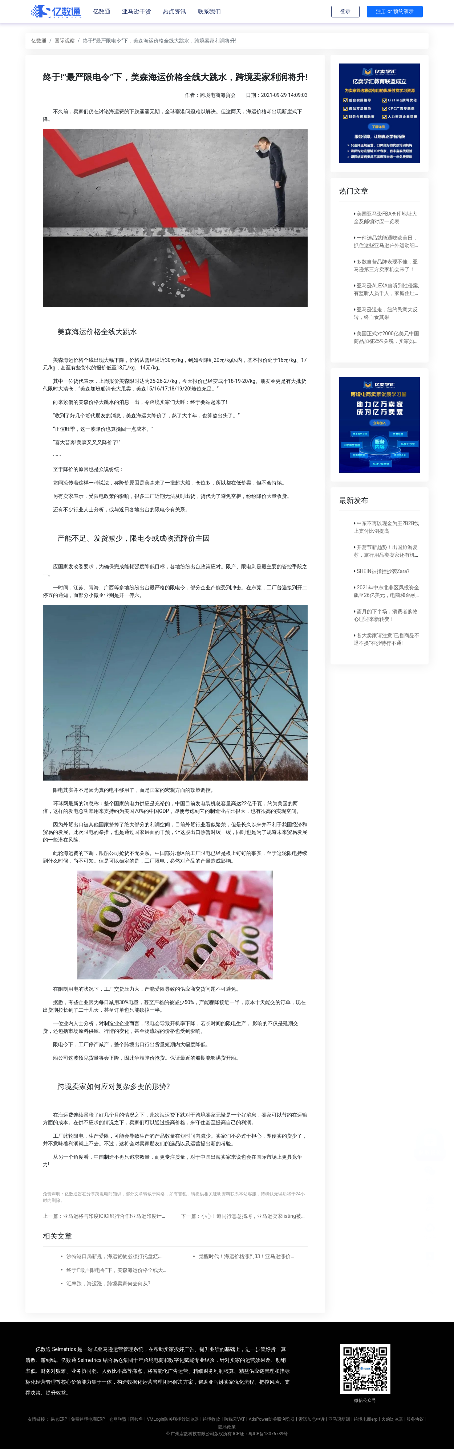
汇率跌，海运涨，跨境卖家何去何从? (108, 1283)
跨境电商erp (365, 1419)
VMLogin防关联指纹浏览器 (173, 1419)
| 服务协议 (414, 1419)
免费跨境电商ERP (88, 1419)
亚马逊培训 (339, 1419)
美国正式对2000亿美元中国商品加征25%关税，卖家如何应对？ (386, 341)
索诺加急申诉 (312, 1419)
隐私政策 (227, 1426)
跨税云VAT (234, 1419)
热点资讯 (174, 11)
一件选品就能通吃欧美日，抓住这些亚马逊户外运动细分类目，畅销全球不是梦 (387, 245)
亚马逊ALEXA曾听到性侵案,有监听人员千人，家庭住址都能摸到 (387, 293)
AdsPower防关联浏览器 (272, 1419)
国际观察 (64, 41)
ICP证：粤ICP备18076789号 (260, 1433)
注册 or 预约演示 (395, 11)
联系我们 (209, 11)
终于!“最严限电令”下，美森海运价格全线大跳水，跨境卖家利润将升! (116, 1270)
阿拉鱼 (136, 1419)
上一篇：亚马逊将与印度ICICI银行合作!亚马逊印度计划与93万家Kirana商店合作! (133, 1216)
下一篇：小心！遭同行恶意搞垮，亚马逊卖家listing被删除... (248, 1216)
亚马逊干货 (136, 11)
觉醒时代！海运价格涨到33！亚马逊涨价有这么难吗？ (249, 1256)
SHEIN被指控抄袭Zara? (383, 571)
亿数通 (101, 11)
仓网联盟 (117, 1419)
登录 (345, 11)
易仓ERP (58, 1419)
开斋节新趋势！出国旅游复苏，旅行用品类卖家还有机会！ (386, 554)
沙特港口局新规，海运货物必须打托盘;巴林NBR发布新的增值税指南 (116, 1256)
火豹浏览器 (392, 1419)
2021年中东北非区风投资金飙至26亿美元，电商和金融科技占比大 (386, 595)
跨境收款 (211, 1419)
